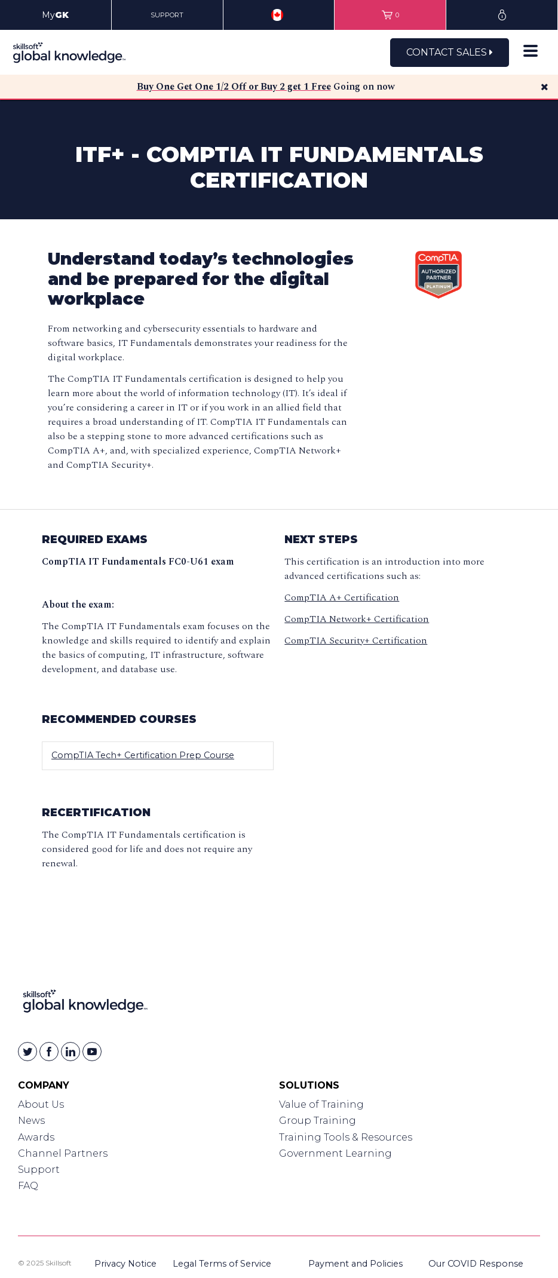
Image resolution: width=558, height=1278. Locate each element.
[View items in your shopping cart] (390, 15)
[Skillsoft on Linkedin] (70, 1051)
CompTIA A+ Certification (341, 597)
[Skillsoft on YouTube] (92, 1051)
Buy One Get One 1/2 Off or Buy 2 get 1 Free (234, 86)
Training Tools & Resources (345, 1137)
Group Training (317, 1120)
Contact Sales (449, 52)
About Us (41, 1104)
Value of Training (321, 1104)
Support (39, 1169)
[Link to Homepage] (85, 1003)
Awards (36, 1137)
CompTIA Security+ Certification (355, 640)
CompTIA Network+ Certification (356, 619)
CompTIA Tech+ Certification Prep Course (142, 755)
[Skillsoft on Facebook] (49, 1051)
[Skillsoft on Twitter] (27, 1051)
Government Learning (335, 1153)
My (55, 15)
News (31, 1120)
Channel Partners (63, 1153)
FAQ (28, 1185)
